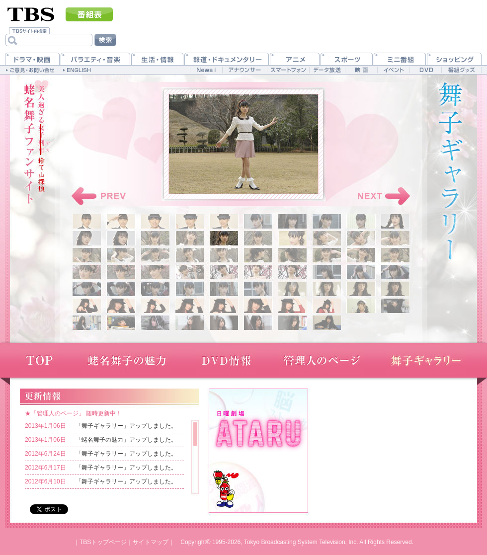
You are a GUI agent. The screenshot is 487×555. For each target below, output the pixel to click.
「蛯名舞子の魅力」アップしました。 (126, 439)
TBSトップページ (103, 542)
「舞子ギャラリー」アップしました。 (126, 425)
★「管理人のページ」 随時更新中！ (73, 413)
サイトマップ (150, 542)
